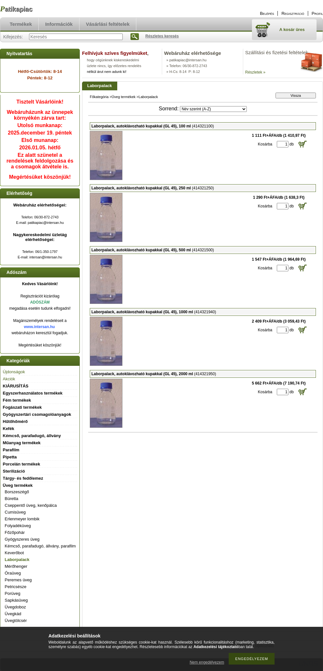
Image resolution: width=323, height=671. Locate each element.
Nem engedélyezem (207, 662)
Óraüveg (13, 573)
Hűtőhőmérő (15, 421)
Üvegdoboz (15, 607)
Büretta (11, 498)
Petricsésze (15, 586)
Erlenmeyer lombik (22, 518)
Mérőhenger (16, 566)
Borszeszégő (17, 491)
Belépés (267, 13)
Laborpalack (17, 559)
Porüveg (12, 593)
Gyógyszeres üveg (22, 539)
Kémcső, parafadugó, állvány (32, 435)
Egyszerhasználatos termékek (33, 393)
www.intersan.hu (39, 327)
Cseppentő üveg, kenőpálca (31, 505)
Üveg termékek (124, 97)
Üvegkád (13, 613)
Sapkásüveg (16, 600)
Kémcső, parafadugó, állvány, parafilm (40, 546)
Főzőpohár (15, 532)
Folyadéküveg (18, 525)
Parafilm (11, 449)
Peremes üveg (18, 579)
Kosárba (265, 144)
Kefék (8, 428)
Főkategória (99, 97)
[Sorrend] (213, 109)
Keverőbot (14, 552)
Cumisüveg (15, 512)
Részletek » (255, 72)
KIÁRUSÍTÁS (15, 386)
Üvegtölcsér (16, 620)
